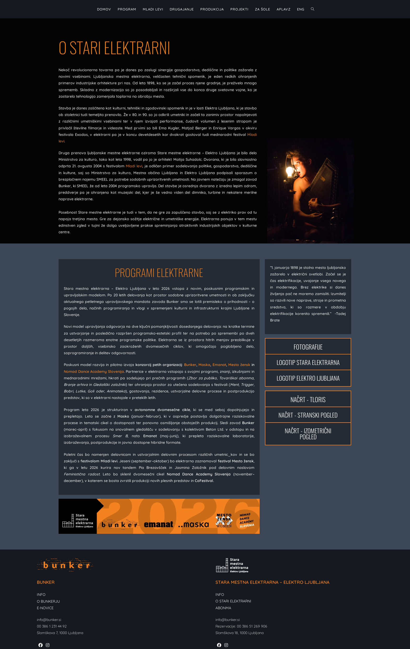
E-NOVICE (45, 608)
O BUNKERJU (48, 601)
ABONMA (223, 608)
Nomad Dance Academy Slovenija (94, 371)
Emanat (219, 364)
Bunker (190, 364)
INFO (41, 594)
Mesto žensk (239, 364)
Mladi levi (134, 166)
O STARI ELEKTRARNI (233, 601)
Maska (204, 364)
